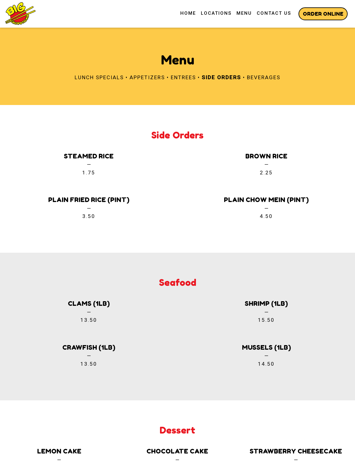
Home (188, 13)
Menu (244, 13)
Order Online (323, 13)
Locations (216, 13)
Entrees (183, 77)
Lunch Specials (99, 77)
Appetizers (147, 77)
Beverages (263, 77)
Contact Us (274, 13)
